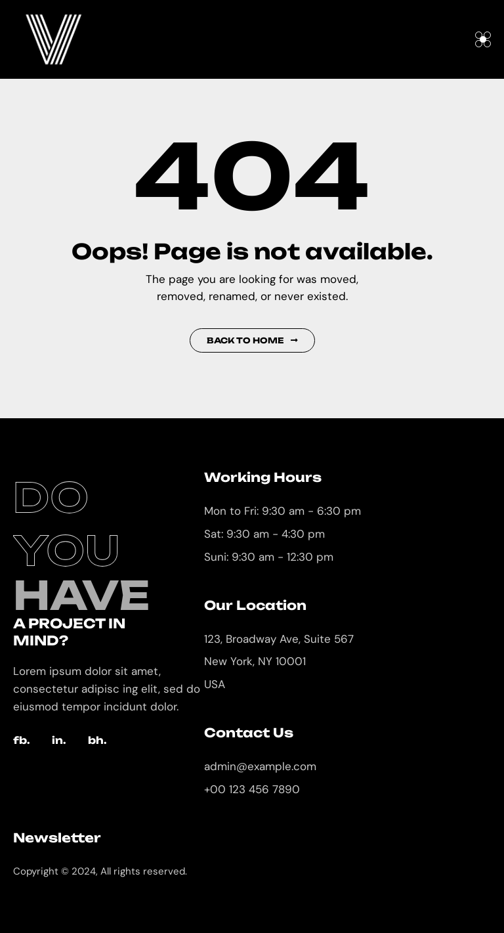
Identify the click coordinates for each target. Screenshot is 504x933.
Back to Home (252, 340)
